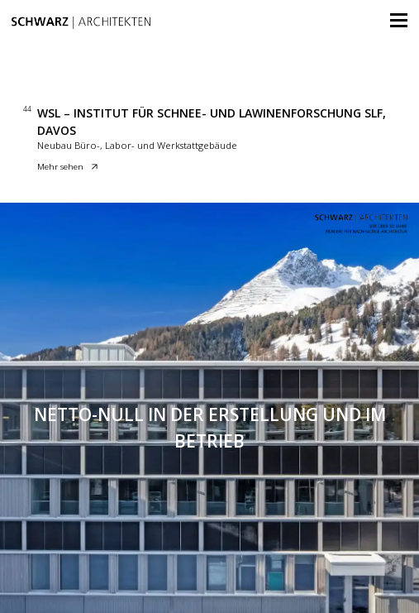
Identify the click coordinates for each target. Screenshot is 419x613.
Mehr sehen (67, 167)
